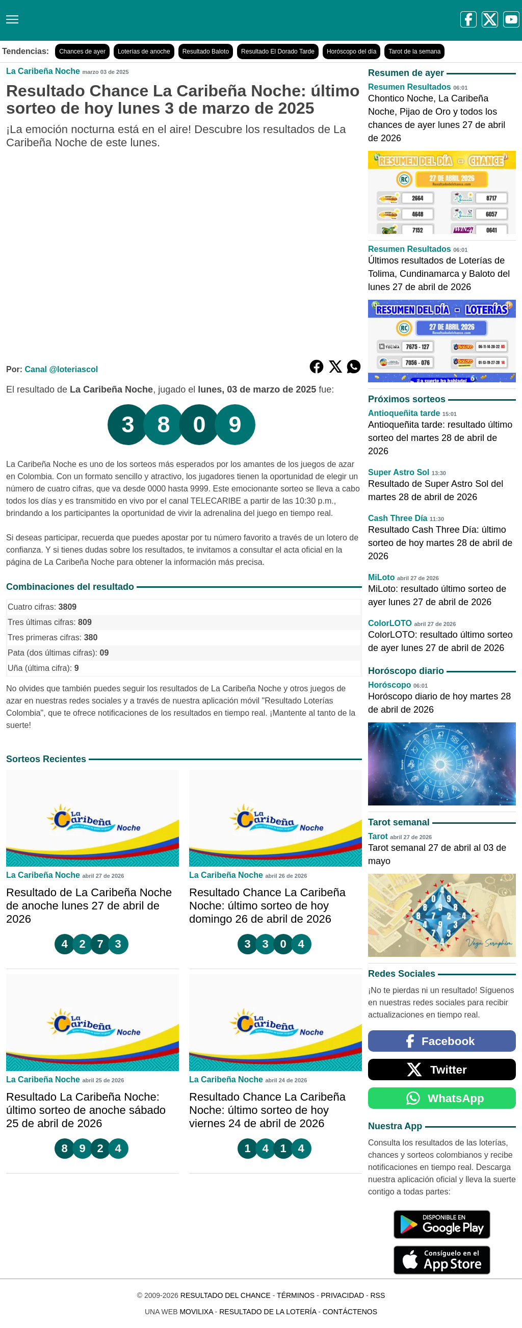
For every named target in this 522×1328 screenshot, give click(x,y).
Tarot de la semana (414, 51)
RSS (377, 1295)
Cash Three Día (397, 518)
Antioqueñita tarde (404, 413)
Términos (296, 1295)
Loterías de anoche (144, 51)
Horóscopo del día (351, 51)
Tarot (378, 836)
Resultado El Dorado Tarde (278, 51)
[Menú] (10, 16)
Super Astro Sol (398, 472)
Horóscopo (389, 685)
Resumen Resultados (409, 87)
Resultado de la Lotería (267, 1312)
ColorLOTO (390, 623)
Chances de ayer (82, 51)
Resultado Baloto (205, 51)
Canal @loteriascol (61, 369)
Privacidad (342, 1295)
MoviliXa (196, 1312)
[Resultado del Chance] (148, 20)
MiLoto (381, 577)
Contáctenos (350, 1312)
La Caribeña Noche (43, 71)
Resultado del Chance (225, 1295)
